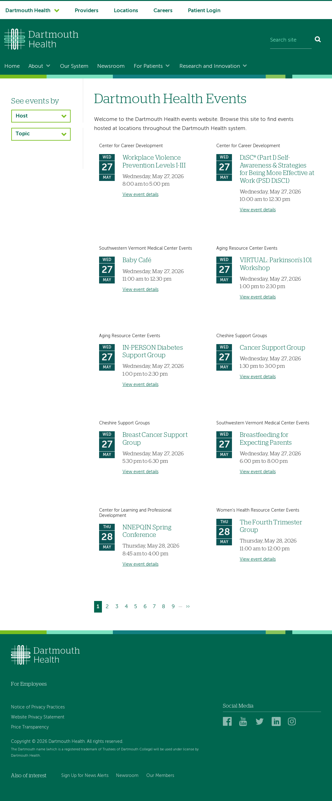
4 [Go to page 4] (127, 605)
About (35, 66)
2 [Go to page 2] (108, 605)
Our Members (160, 775)
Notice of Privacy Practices (38, 707)
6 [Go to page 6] (146, 605)
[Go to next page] (188, 607)
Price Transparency (30, 727)
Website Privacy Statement (37, 717)
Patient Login (204, 10)
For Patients (148, 66)
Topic (23, 134)
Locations (126, 10)
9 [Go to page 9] (174, 605)
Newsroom (111, 66)
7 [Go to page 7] (155, 605)
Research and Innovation (209, 66)
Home (12, 66)
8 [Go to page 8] (165, 605)
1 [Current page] (99, 607)
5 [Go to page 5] (136, 605)
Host (22, 116)
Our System (74, 66)
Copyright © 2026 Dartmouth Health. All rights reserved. (67, 741)
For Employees (29, 684)
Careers (163, 10)
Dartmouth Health (27, 10)
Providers (86, 10)
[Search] (318, 41)
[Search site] (291, 41)
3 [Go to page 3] (118, 605)
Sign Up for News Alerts (84, 775)
